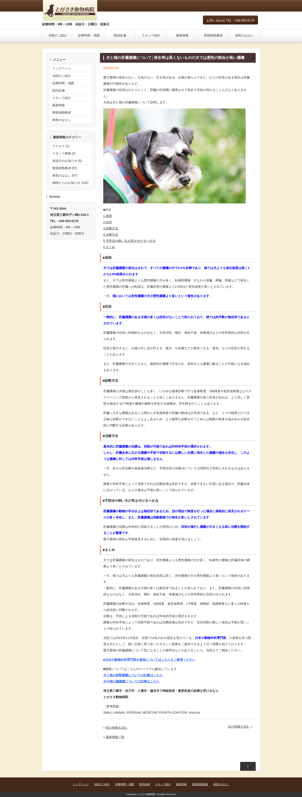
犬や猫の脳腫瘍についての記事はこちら (131, 681)
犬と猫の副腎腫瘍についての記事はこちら (132, 675)
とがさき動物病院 (146, 794)
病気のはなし (244, 35)
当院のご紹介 (57, 35)
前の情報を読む (117, 727)
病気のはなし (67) (64, 175)
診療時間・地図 (89, 35)
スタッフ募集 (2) (64, 153)
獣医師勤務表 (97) (64, 168)
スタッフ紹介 (151, 35)
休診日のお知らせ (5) (67, 161)
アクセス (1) (60, 146)
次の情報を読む (239, 726)
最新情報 (182, 35)
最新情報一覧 (115, 737)
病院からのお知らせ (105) (70, 183)
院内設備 (120, 35)
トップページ (61, 68)
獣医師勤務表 (213, 35)
